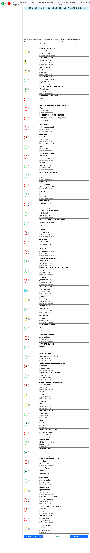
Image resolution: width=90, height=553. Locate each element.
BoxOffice (42, 3)
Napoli (66, 3)
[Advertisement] (56, 25)
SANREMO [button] (50, 3)
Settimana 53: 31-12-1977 (33, 537)
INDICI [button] (34, 3)
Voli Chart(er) (60, 4)
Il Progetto (16, 4)
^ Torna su (56, 537)
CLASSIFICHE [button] (24, 3)
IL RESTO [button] (80, 3)
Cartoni (72, 3)
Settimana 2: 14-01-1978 (79, 537)
